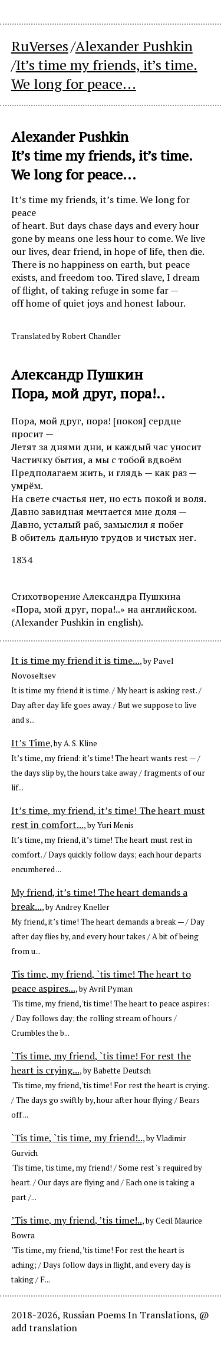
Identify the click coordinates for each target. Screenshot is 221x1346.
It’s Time (30, 742)
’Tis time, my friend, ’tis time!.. (76, 1220)
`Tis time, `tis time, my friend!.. (77, 1137)
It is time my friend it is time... (75, 660)
